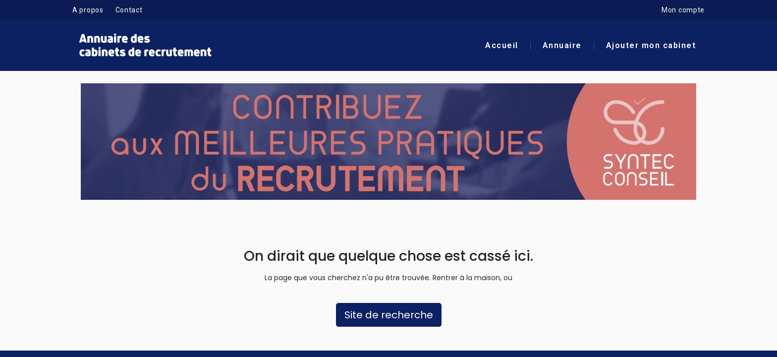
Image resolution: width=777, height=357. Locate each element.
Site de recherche (388, 315)
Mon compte (683, 10)
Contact (129, 10)
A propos (88, 10)
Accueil (501, 45)
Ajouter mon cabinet (651, 45)
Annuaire (562, 45)
